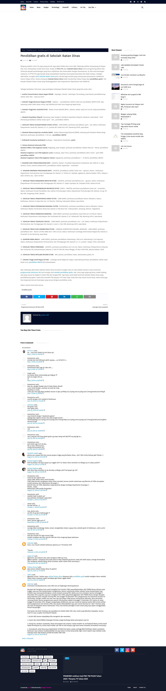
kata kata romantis (27, 664)
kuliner (37, 664)
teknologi (43, 667)
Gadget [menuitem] (46, 7)
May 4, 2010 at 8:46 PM (35, 362)
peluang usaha (26, 667)
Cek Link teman (126, 146)
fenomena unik (37, 660)
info (45, 660)
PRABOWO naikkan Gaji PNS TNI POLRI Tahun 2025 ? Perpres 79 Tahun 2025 (82, 677)
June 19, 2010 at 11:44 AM (35, 401)
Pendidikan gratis (32, 50)
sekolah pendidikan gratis (63, 272)
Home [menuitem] (32, 7)
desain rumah (26, 660)
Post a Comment (27, 638)
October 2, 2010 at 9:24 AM (36, 500)
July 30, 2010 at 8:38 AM (35, 438)
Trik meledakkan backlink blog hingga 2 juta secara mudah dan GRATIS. (132, 136)
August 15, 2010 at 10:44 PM (36, 457)
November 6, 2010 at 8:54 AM (37, 522)
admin (29, 575)
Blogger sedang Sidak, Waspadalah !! (129, 115)
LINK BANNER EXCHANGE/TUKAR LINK (132, 66)
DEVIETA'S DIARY (32, 453)
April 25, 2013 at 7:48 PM (35, 580)
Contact (36, 2)
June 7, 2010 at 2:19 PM (34, 393)
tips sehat (24, 671)
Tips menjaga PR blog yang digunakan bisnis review (130, 125)
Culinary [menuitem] (74, 7)
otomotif (53, 664)
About (135, 687)
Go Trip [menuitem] (82, 7)
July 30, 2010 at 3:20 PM (35, 449)
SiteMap (52, 2)
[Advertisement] (83, 29)
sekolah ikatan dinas (55, 576)
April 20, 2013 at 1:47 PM (35, 571)
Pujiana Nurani (32, 567)
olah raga (45, 664)
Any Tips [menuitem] (91, 7)
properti (35, 667)
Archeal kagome (32, 461)
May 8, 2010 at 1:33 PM (35, 369)
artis (40, 657)
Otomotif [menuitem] (65, 7)
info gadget (52, 660)
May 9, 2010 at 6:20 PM (35, 380)
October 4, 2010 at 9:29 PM (36, 507)
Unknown (30, 543)
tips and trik (52, 667)
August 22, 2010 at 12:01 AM (36, 490)
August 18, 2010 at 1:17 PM (36, 464)
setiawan (30, 405)
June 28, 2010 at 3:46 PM (35, 410)
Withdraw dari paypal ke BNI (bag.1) (131, 96)
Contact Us (142, 687)
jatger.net (30, 556)
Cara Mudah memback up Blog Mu (133, 75)
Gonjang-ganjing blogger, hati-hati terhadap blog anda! (133, 56)
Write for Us (60, 2)
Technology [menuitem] (55, 7)
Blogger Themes (46, 687)
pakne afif (25, 60)
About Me (28, 2)
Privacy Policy (44, 2)
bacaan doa (48, 657)
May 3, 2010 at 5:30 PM (35, 354)
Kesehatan (25, 657)
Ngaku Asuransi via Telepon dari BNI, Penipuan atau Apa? (132, 105)
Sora (29, 687)
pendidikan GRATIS (35, 262)
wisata (32, 671)
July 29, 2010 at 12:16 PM (35, 431)
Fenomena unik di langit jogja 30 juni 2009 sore (132, 86)
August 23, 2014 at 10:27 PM (36, 634)
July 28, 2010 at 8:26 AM (35, 423)
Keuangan (34, 657)
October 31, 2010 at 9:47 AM (36, 515)
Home (22, 2)
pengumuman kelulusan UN (31, 272)
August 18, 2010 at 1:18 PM (36, 472)
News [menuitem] (38, 7)
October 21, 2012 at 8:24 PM (36, 539)
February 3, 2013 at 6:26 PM (36, 552)
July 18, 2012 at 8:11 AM (35, 530)
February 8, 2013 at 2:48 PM (36, 563)
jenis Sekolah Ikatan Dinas (45, 76)
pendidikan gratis (79, 576)
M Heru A (30, 351)
